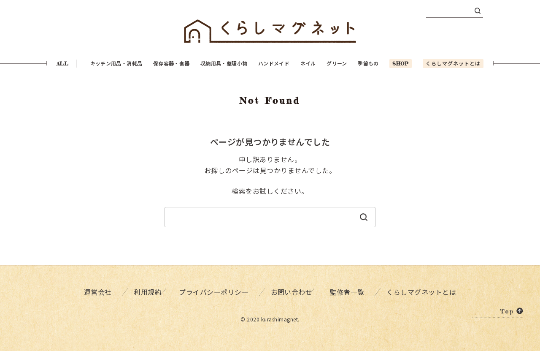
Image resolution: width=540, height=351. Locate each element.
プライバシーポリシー (214, 291)
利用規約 (145, 291)
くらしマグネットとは (424, 291)
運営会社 (96, 291)
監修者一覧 (350, 291)
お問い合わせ (291, 291)
